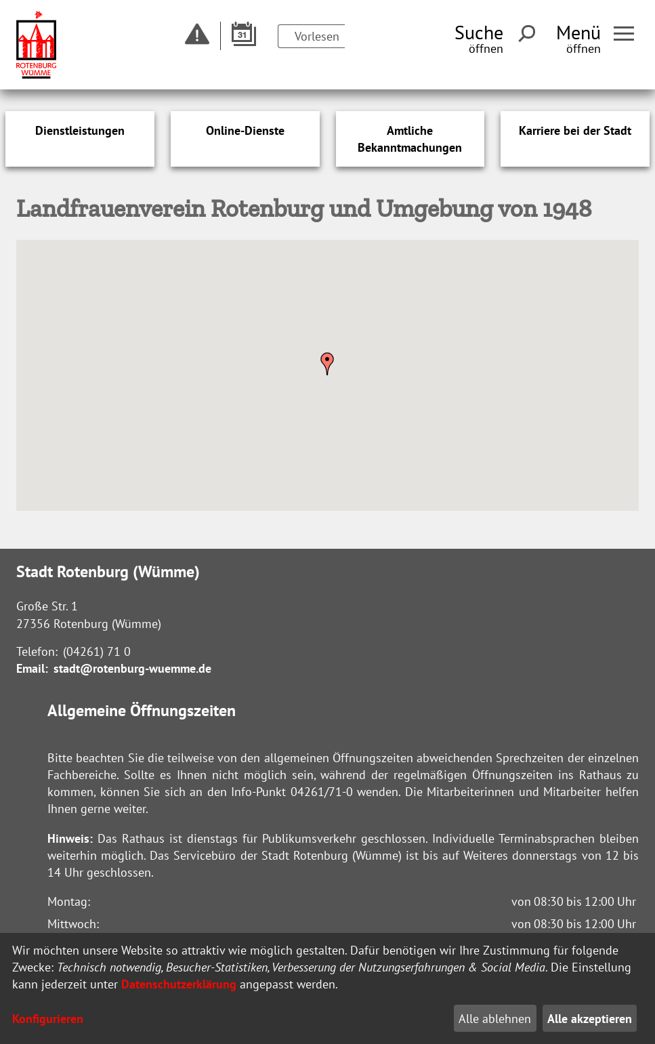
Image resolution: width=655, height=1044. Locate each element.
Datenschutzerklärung (178, 984)
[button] (327, 363)
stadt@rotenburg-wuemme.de (132, 668)
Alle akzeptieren (589, 1018)
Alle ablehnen (495, 1018)
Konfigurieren (47, 1018)
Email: (32, 668)
